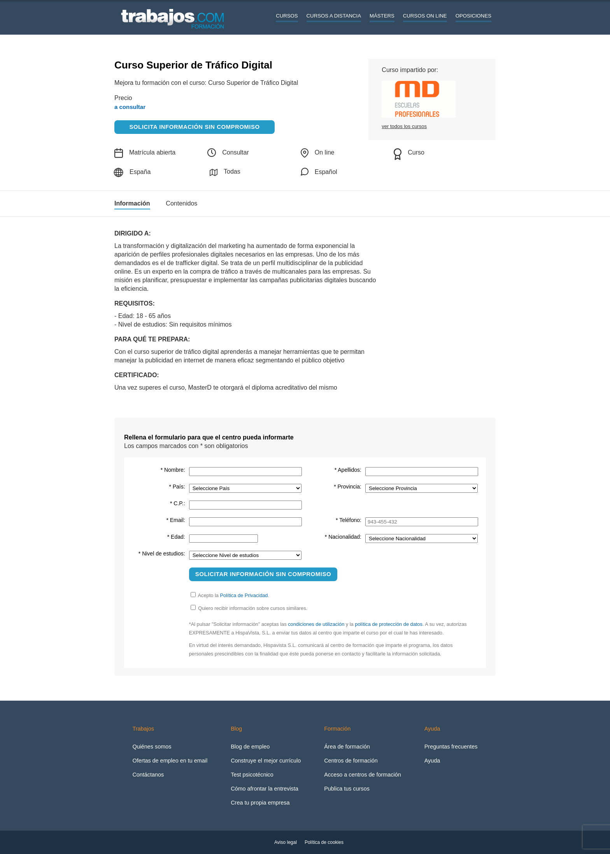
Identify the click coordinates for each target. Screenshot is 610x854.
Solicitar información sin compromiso (263, 574)
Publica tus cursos (347, 788)
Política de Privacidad (244, 595)
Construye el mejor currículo (266, 760)
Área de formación (347, 746)
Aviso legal (285, 842)
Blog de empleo (250, 746)
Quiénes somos (151, 746)
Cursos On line (425, 16)
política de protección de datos (388, 624)
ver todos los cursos (404, 126)
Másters (382, 16)
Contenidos (181, 203)
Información (132, 203)
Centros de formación (351, 760)
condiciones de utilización (316, 624)
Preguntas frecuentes (451, 746)
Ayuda (432, 760)
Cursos (287, 16)
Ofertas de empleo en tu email (169, 760)
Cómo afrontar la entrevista (264, 788)
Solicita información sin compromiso (195, 127)
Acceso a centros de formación (362, 774)
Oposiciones (473, 16)
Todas (225, 172)
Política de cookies (324, 842)
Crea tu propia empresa (260, 803)
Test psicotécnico (252, 774)
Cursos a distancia (334, 16)
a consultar (129, 107)
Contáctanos (148, 774)
